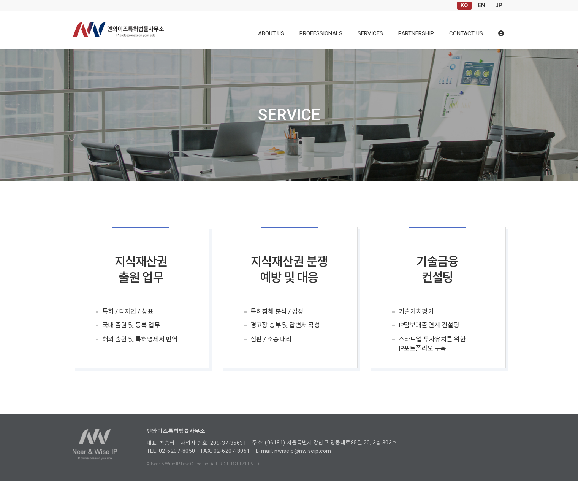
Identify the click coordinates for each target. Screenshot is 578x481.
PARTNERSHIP (416, 33)
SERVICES (370, 33)
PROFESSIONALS (320, 33)
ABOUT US (271, 33)
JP (498, 5)
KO (464, 5)
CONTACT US (466, 33)
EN (481, 5)
